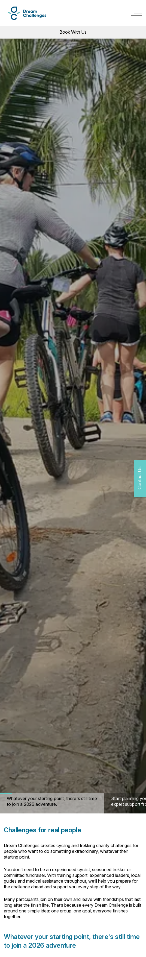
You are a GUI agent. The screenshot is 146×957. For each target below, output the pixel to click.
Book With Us (73, 32)
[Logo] (27, 13)
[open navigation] (136, 15)
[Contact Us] (140, 479)
